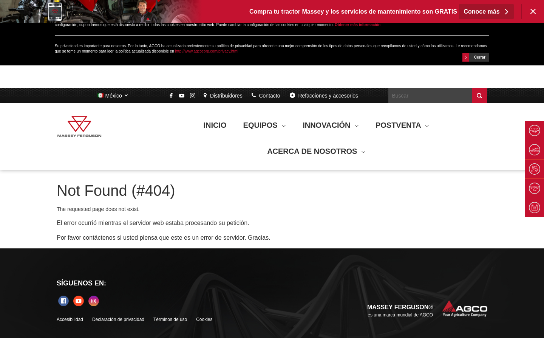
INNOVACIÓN (331, 125)
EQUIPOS (264, 125)
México (113, 96)
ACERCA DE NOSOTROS (316, 151)
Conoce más (486, 11)
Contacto (266, 96)
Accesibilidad (70, 319)
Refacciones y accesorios (323, 95)
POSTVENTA (403, 125)
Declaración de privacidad (118, 319)
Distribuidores (223, 96)
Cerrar (473, 57)
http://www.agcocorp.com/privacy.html (206, 51)
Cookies (204, 319)
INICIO (215, 125)
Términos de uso (170, 319)
